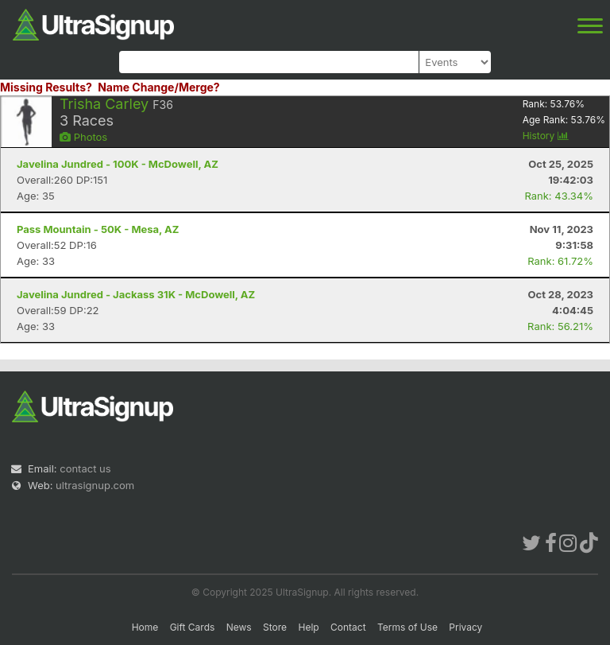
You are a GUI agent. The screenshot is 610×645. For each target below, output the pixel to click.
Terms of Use (407, 627)
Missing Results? (46, 87)
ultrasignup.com (95, 485)
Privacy (465, 627)
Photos (83, 136)
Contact (348, 627)
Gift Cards (192, 627)
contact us (85, 468)
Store (275, 627)
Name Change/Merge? (159, 87)
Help (308, 627)
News (239, 627)
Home (145, 627)
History (546, 136)
